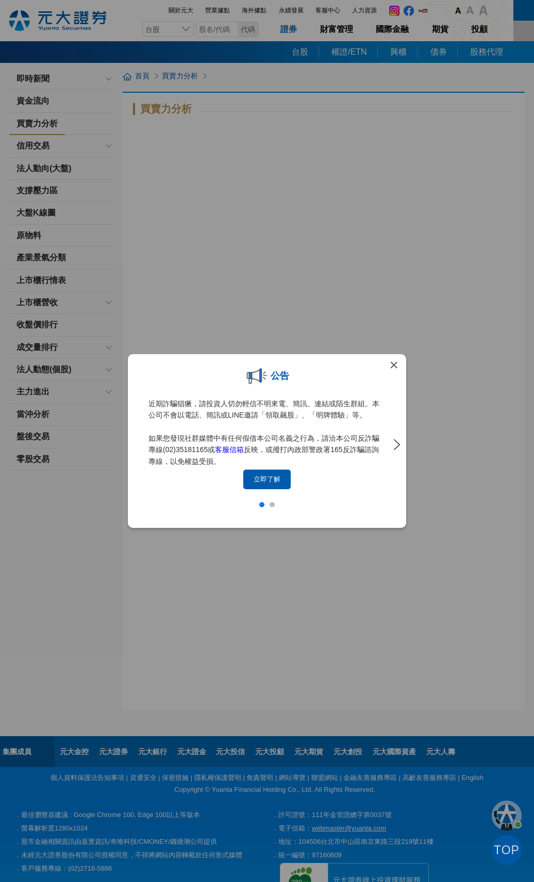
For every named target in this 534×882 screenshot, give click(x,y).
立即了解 (267, 479)
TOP (507, 850)
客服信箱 (229, 449)
